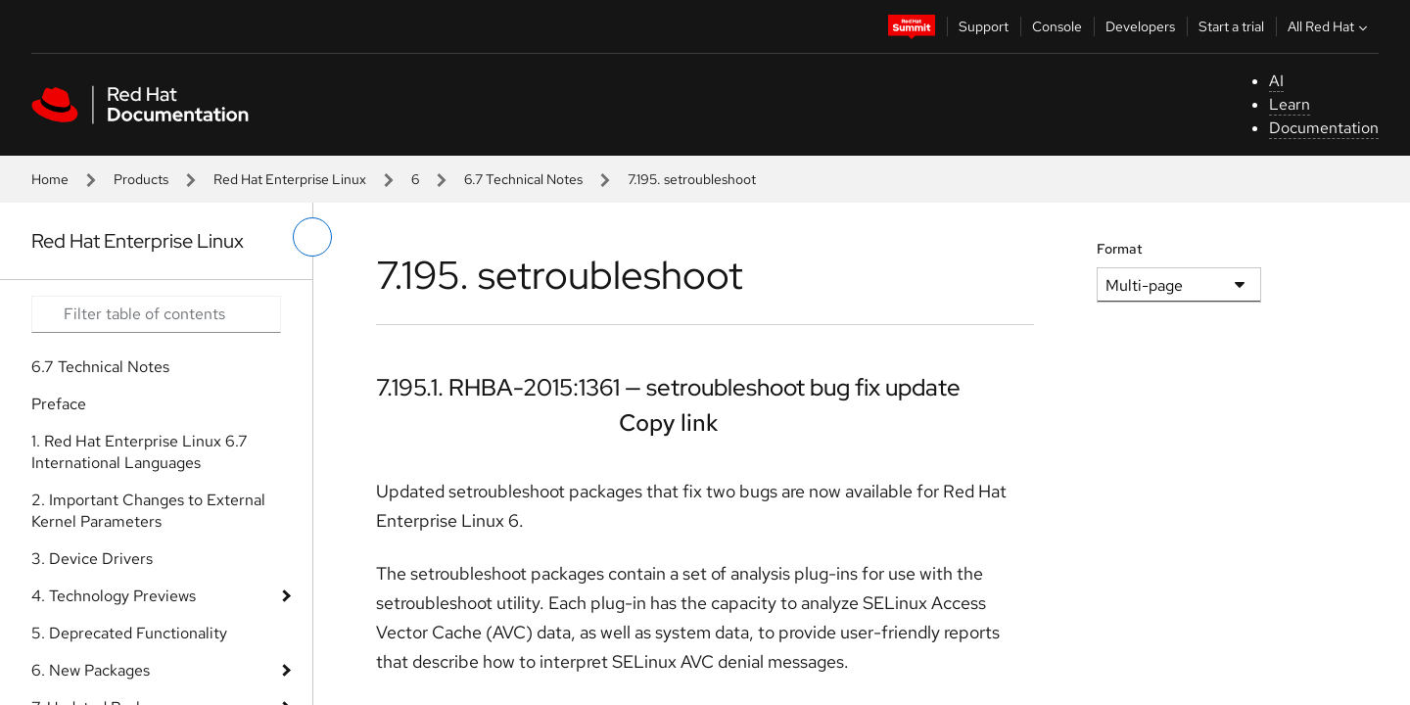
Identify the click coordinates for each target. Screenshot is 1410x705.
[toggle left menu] (312, 237)
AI (1276, 80)
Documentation (1324, 128)
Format (1120, 249)
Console (1057, 26)
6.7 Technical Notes (523, 179)
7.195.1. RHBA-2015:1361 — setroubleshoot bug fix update (668, 387)
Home (50, 179)
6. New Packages (90, 670)
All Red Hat (1330, 26)
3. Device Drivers (92, 558)
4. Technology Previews (113, 596)
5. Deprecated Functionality (129, 633)
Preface (58, 404)
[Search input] (156, 314)
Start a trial (1231, 26)
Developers (1140, 26)
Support (984, 26)
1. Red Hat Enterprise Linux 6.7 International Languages (139, 452)
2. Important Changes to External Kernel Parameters (148, 511)
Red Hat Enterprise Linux (289, 179)
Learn (1289, 104)
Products (141, 179)
